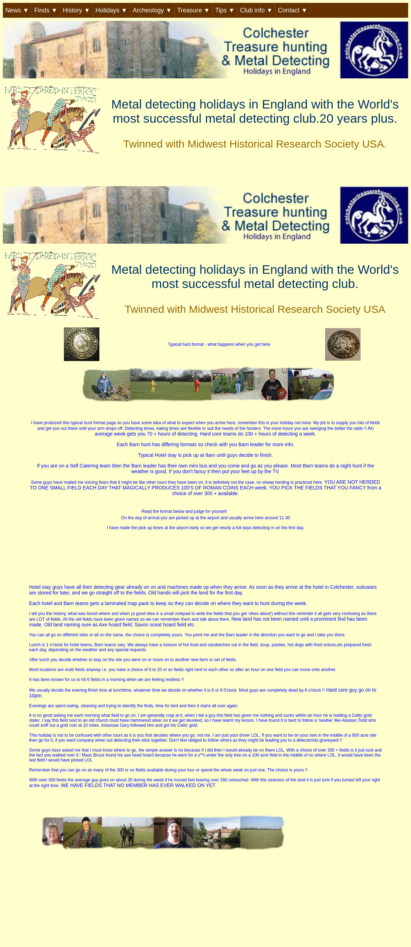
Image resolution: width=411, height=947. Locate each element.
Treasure (193, 10)
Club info (256, 10)
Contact (292, 10)
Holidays (111, 10)
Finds (45, 10)
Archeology (152, 10)
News (17, 10)
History (76, 10)
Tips (225, 10)
